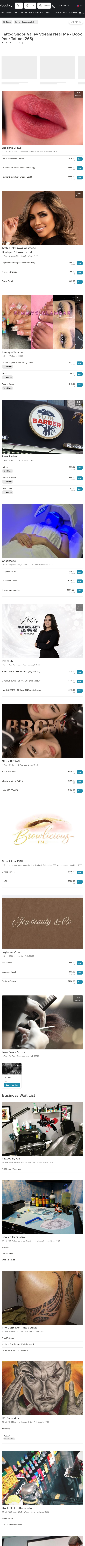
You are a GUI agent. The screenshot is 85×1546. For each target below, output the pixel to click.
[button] (19, 6)
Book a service (12, 1085)
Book (79, 159)
